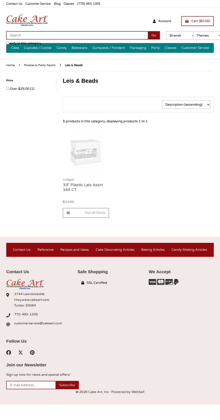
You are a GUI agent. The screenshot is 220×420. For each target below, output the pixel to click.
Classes (69, 4)
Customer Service (38, 4)
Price (10, 80)
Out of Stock (86, 213)
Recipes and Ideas (74, 250)
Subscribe (67, 385)
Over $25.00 (20, 89)
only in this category (24, 43)
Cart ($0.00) (197, 21)
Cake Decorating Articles (115, 250)
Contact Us (14, 4)
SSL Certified (94, 283)
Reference (45, 250)
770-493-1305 (26, 314)
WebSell (137, 392)
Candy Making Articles (189, 250)
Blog (57, 4)
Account (162, 21)
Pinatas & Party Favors (40, 65)
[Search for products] (77, 35)
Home (10, 65)
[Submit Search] (154, 35)
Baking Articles (153, 250)
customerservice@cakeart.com (38, 323)
